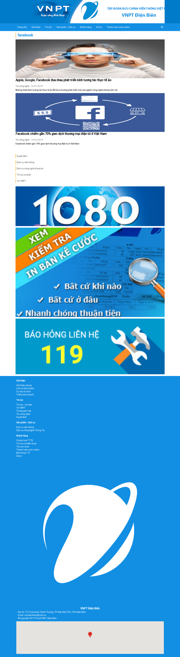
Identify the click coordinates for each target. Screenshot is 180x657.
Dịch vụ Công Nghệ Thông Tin (30, 430)
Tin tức (48, 27)
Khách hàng (85, 27)
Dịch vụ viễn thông (25, 162)
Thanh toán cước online (118, 27)
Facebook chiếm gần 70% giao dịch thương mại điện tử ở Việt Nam (61, 134)
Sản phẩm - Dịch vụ (66, 27)
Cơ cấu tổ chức (23, 391)
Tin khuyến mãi (23, 411)
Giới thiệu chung (24, 385)
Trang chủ (22, 27)
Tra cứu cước (22, 446)
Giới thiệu (36, 27)
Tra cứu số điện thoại (26, 443)
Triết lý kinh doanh (25, 394)
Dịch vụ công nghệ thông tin (30, 168)
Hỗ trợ (99, 27)
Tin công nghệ (22, 86)
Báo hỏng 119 (23, 453)
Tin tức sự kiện (24, 174)
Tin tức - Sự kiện (24, 404)
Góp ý (19, 456)
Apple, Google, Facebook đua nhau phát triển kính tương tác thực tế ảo (63, 80)
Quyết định (22, 156)
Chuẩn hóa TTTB (24, 440)
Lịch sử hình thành (25, 388)
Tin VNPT (21, 181)
